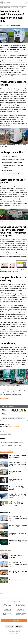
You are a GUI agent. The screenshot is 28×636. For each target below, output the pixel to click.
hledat (9, 432)
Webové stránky (21, 418)
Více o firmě (4, 418)
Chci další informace (12, 418)
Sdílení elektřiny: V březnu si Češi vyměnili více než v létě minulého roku (18, 541)
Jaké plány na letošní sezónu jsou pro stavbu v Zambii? (18, 572)
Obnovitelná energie (6, 445)
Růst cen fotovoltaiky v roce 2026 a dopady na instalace (18, 526)
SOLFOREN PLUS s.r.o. (5, 25)
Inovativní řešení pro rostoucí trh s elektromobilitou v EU (18, 456)
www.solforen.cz (4, 398)
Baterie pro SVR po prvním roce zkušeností (17, 533)
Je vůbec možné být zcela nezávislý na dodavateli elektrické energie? (18, 487)
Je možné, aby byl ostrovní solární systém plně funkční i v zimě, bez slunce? (18, 495)
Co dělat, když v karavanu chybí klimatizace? (17, 556)
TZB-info (2, 6)
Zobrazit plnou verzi (14, 620)
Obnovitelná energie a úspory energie (11, 6)
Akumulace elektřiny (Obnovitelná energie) (12, 442)
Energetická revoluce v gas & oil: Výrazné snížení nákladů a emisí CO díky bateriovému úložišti (17, 464)
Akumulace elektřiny (22, 6)
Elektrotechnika (18, 445)
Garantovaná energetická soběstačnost (15, 480)
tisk (2, 432)
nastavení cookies (14, 633)
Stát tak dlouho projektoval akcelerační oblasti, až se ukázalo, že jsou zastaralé (18, 518)
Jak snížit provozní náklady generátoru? (16, 472)
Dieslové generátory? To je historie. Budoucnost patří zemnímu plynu (16, 503)
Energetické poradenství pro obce (18, 580)
